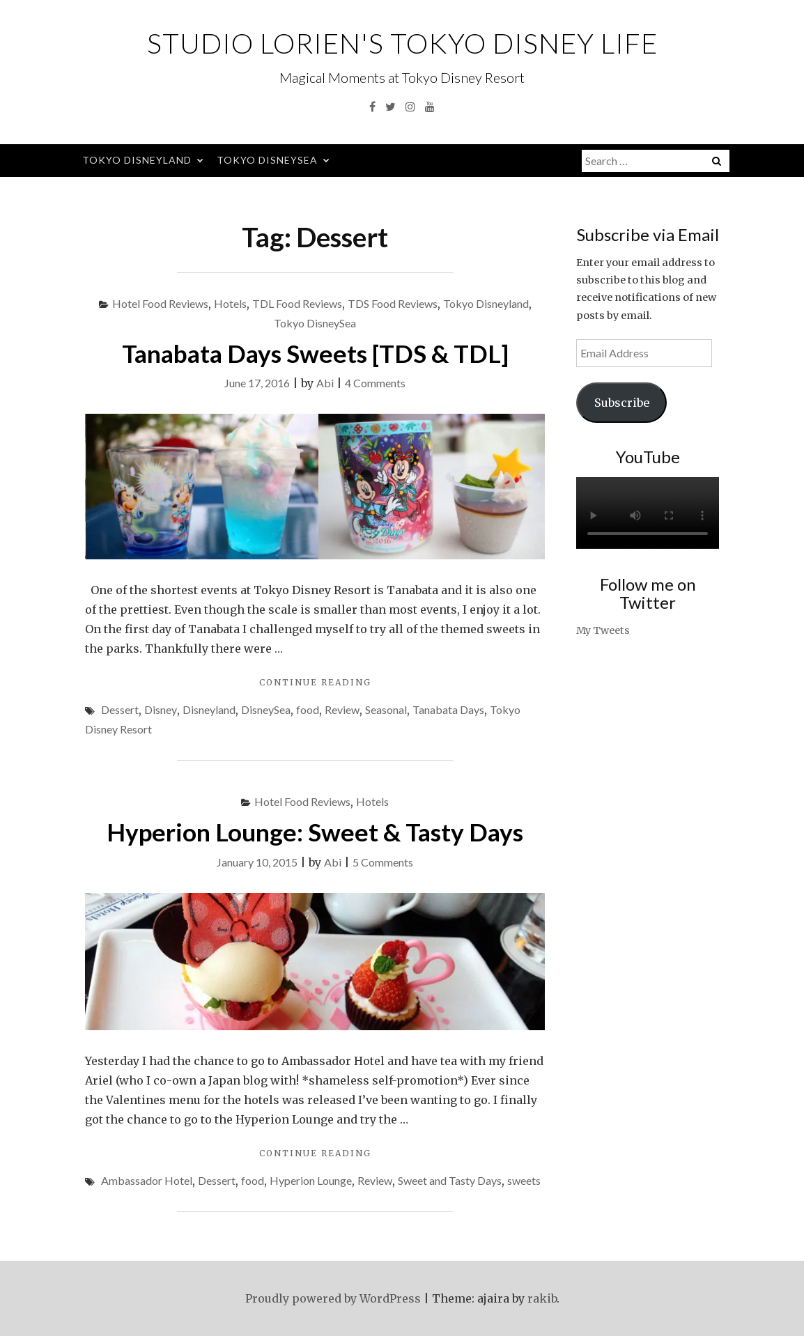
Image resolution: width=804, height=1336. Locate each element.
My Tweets (603, 630)
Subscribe (621, 403)
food (307, 709)
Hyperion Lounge (311, 1180)
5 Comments (383, 862)
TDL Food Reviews (297, 303)
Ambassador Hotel (146, 1180)
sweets (524, 1180)
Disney (160, 709)
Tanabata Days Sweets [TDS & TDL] (315, 353)
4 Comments (375, 382)
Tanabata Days (448, 709)
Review (342, 709)
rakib (542, 1298)
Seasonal (386, 709)
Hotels (230, 303)
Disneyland (209, 709)
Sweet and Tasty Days (450, 1180)
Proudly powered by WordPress (333, 1298)
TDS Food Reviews (393, 303)
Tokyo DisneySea (267, 160)
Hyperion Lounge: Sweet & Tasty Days (315, 831)
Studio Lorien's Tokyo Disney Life (402, 43)
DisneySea (266, 709)
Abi (325, 382)
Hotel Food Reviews (160, 303)
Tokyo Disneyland (137, 160)
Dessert (120, 709)
